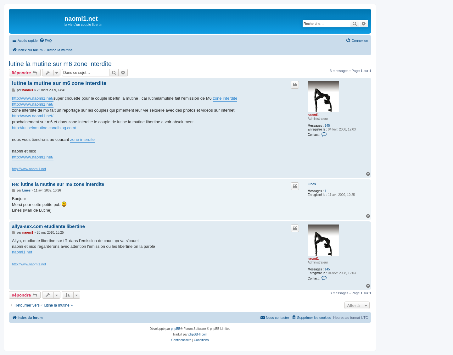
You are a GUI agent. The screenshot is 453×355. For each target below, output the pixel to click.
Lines (312, 184)
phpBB (175, 328)
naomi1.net (22, 252)
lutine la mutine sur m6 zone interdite (60, 63)
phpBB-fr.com (198, 334)
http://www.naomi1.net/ (32, 98)
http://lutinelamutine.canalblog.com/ (44, 127)
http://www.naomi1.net (29, 169)
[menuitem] (45, 40)
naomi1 (313, 115)
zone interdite (225, 98)
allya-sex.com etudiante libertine (48, 226)
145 (327, 125)
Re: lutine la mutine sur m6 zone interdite (58, 184)
